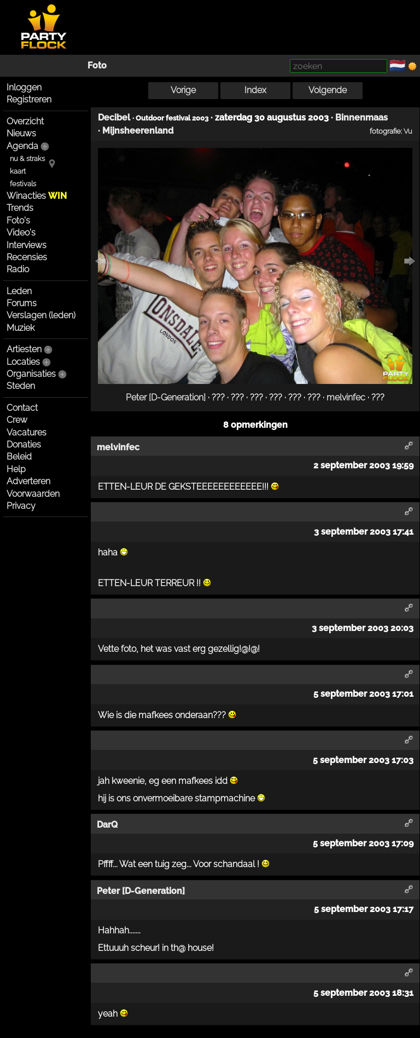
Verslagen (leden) (41, 315)
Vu (408, 131)
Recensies (27, 257)
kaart (18, 171)
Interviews (26, 245)
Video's (21, 232)
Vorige (183, 90)
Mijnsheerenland (137, 130)
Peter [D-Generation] (166, 397)
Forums (22, 303)
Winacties (37, 196)
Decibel (114, 117)
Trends (20, 208)
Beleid (19, 456)
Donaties (24, 444)
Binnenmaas (361, 117)
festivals (23, 184)
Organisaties (31, 374)
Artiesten (24, 349)
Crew (17, 420)
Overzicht (25, 121)
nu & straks (27, 158)
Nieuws (21, 133)
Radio (18, 269)
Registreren (29, 99)
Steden (21, 386)
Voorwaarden (33, 494)
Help (16, 469)
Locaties (23, 362)
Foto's (18, 220)
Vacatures (26, 432)
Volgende (327, 90)
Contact (22, 408)
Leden (19, 291)
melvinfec (345, 397)
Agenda (22, 146)
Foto (97, 65)
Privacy (21, 506)
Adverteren (28, 481)
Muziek (20, 328)
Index (255, 90)
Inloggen (24, 87)
